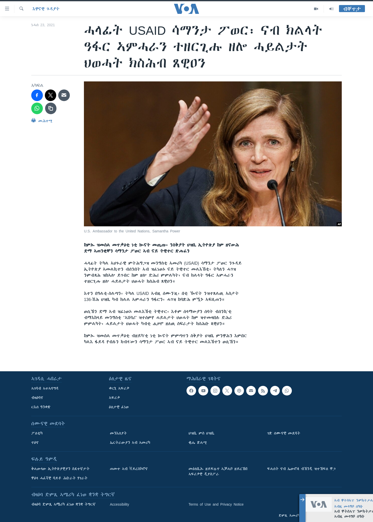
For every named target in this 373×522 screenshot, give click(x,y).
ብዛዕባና (37, 397)
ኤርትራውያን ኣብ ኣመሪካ (130, 442)
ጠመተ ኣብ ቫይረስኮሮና (129, 469)
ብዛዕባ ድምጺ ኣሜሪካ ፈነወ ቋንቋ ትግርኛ (63, 504)
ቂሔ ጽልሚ (198, 442)
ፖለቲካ (37, 433)
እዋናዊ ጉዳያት (46, 8)
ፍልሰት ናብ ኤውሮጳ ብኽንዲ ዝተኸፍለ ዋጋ (301, 469)
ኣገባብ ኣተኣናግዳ (45, 388)
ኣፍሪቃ (114, 397)
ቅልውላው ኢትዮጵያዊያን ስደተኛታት (60, 469)
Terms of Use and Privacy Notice (216, 504)
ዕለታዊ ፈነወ (119, 407)
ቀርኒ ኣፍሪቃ (119, 388)
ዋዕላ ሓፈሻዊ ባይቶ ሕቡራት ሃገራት (59, 478)
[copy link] (51, 108)
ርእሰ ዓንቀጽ (41, 407)
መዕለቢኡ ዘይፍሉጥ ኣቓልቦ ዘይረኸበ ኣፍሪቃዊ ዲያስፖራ (218, 471)
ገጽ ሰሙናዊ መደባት (283, 433)
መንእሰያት (118, 433)
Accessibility (119, 504)
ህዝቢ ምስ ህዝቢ (201, 433)
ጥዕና (35, 442)
